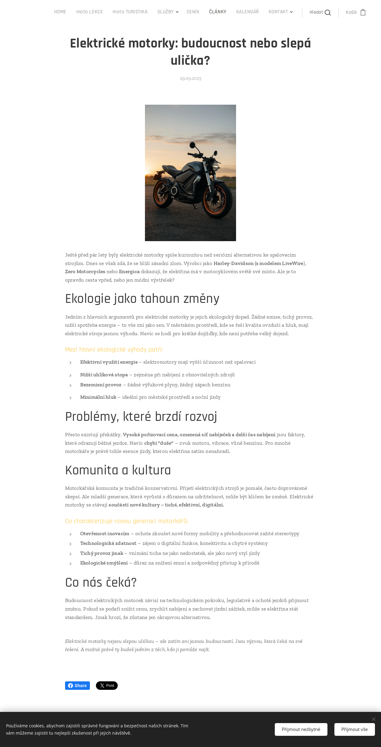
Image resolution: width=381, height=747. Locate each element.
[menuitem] (214, 12)
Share (77, 685)
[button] (320, 12)
